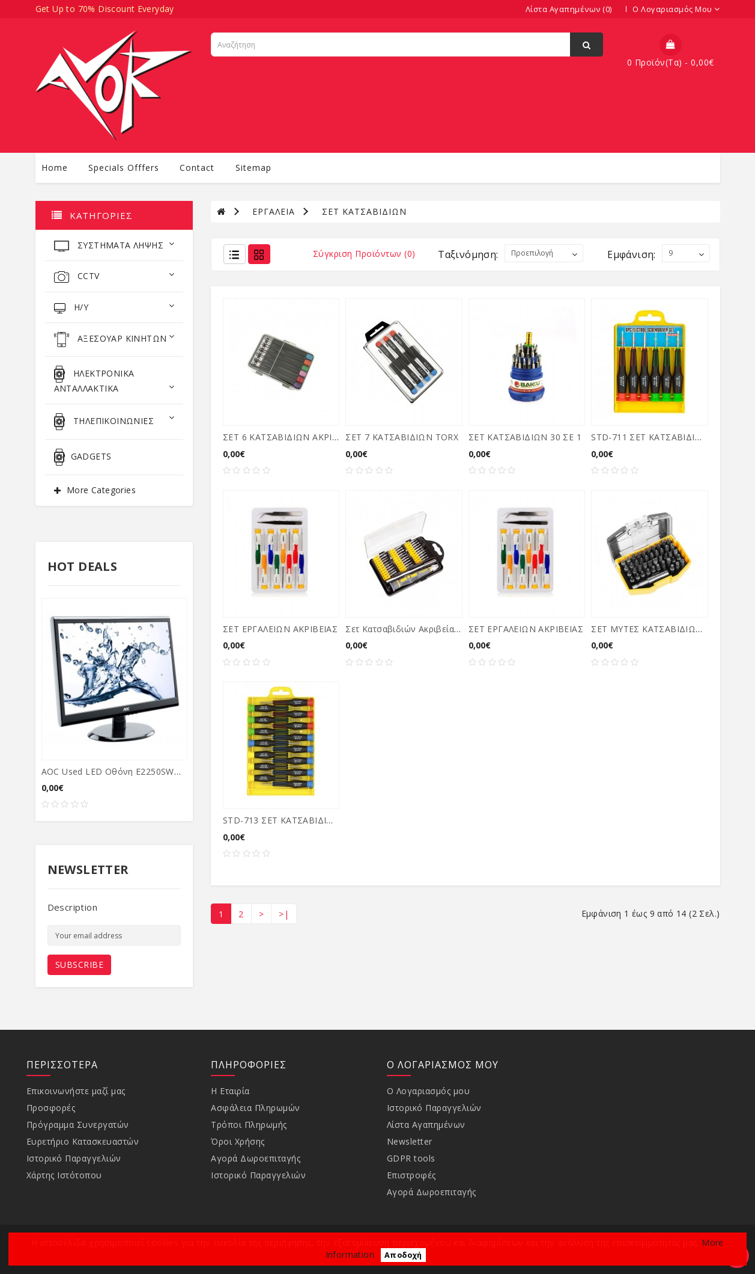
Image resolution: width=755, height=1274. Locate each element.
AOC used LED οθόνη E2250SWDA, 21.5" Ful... (137, 771)
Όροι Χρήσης (238, 1141)
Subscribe (79, 964)
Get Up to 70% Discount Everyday (104, 8)
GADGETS (83, 457)
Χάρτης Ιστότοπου (64, 1175)
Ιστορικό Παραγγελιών (73, 1158)
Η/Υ (114, 307)
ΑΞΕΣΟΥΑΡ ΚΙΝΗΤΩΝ (114, 339)
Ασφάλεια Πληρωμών (255, 1107)
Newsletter (409, 1141)
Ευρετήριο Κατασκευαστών (82, 1141)
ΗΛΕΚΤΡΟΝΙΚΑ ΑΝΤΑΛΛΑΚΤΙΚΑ (114, 380)
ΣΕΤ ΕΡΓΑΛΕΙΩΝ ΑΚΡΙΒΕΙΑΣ (280, 629)
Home (54, 167)
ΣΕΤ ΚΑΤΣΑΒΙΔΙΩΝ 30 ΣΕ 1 (524, 437)
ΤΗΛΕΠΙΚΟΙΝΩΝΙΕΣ (114, 421)
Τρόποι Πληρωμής (249, 1124)
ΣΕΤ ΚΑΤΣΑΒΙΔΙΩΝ (364, 211)
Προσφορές (51, 1107)
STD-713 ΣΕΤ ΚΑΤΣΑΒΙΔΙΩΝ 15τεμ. (296, 820)
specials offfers (123, 167)
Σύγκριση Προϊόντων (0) (364, 253)
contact (197, 167)
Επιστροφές (411, 1175)
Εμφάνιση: (631, 254)
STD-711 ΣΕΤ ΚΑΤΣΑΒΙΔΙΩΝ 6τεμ (660, 437)
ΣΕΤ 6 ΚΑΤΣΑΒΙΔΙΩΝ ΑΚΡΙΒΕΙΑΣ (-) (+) (303, 437)
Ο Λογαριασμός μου (428, 1091)
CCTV (114, 276)
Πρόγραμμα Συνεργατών (77, 1124)
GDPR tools (411, 1158)
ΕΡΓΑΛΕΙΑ (273, 211)
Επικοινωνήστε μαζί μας (76, 1091)
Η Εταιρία (230, 1091)
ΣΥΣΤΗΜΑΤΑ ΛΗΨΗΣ (114, 245)
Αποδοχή (403, 1255)
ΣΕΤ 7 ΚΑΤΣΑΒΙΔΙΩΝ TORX (401, 437)
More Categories (101, 490)
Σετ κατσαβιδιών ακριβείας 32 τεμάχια (425, 629)
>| (284, 914)
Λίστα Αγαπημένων (426, 1124)
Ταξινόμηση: (468, 254)
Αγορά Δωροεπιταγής (255, 1158)
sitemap (253, 167)
